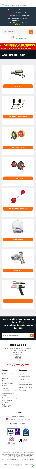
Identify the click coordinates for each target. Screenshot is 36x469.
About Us (5, 378)
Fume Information (24, 382)
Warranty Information (25, 387)
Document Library (24, 376)
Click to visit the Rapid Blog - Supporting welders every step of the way (18, 23)
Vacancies (5, 388)
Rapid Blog (22, 374)
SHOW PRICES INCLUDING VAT (17, 19)
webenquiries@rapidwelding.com (19, 15)
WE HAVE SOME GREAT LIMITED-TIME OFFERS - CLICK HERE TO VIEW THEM (18, 46)
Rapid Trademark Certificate (7, 401)
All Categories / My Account (14, 5)
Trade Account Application (6, 406)
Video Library (23, 390)
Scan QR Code (23, 10)
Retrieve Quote (12, 10)
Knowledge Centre (24, 379)
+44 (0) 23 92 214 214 (19, 12)
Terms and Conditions (9, 391)
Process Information (25, 385)
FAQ (3, 381)
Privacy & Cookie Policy (9, 398)
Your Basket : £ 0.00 (20, 38)
